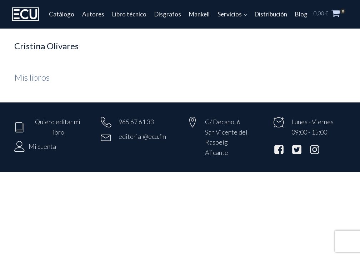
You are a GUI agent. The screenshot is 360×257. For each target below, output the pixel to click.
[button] (333, 14)
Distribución (271, 14)
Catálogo (61, 14)
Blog (301, 14)
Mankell (199, 14)
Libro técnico (129, 14)
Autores (93, 14)
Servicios (230, 14)
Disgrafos (167, 14)
